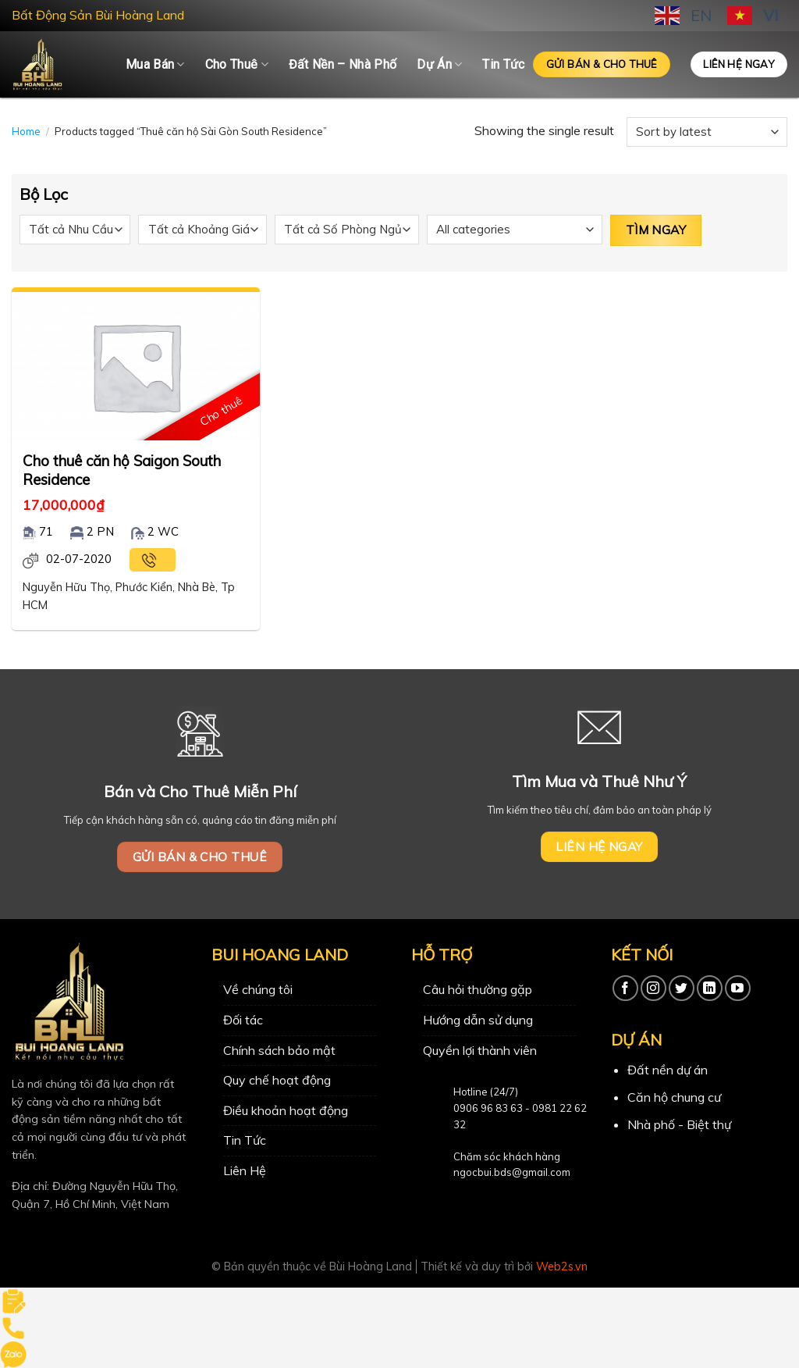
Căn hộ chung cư (674, 1097)
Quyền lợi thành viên (480, 1050)
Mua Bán (155, 65)
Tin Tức (503, 64)
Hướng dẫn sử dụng (478, 1020)
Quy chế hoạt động (277, 1080)
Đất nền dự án (667, 1070)
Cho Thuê (236, 65)
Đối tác (243, 1020)
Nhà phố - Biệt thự (679, 1124)
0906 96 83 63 (488, 1108)
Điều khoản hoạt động (285, 1110)
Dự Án (439, 65)
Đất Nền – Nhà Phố (342, 64)
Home (26, 131)
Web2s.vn (562, 1266)
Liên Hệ (244, 1170)
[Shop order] (707, 132)
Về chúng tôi (258, 989)
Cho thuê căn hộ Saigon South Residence (122, 470)
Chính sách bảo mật (279, 1050)
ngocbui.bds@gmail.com (511, 1172)
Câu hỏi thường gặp (477, 989)
